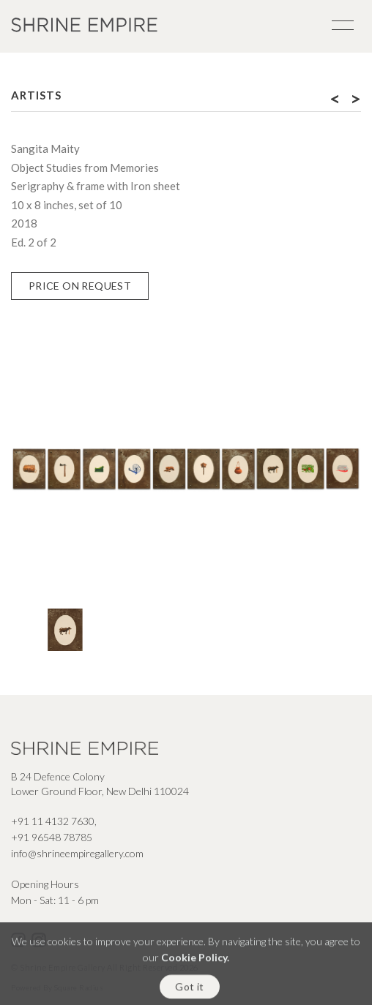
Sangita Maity (45, 148)
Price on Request (80, 285)
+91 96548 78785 (51, 837)
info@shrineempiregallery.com (77, 853)
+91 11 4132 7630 (52, 821)
